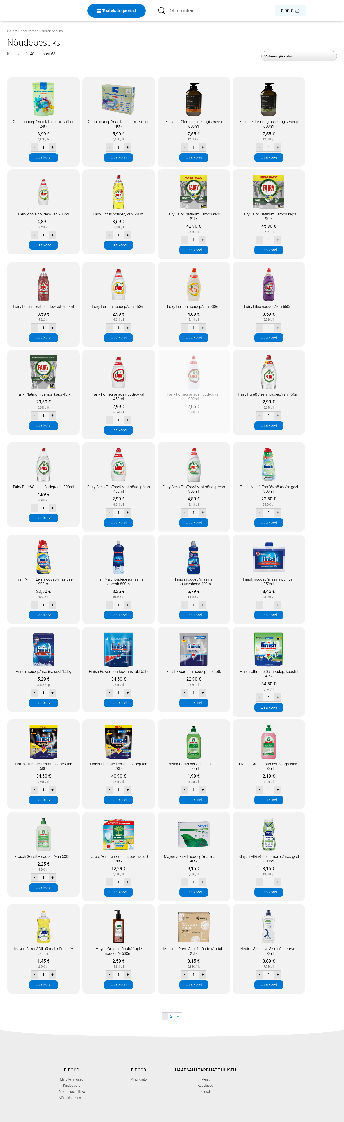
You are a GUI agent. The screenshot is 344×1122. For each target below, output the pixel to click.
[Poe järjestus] (299, 56)
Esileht (12, 31)
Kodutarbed (29, 31)
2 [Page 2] (171, 1016)
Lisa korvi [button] (43, 157)
